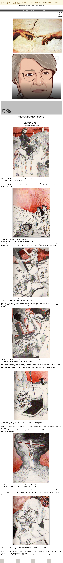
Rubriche (42, 10)
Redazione (25, 10)
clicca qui (45, 2)
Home (20, 10)
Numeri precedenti (33, 10)
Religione (60, 14)
